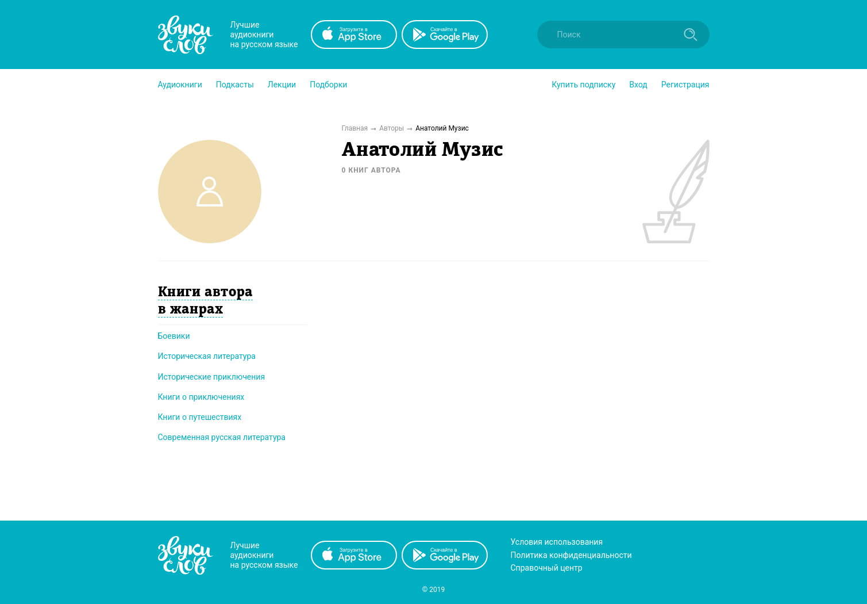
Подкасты (235, 84)
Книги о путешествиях (200, 417)
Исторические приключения (211, 376)
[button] (180, 84)
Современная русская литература (222, 437)
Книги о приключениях (201, 397)
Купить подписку (583, 84)
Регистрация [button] (685, 84)
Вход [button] (638, 84)
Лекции (282, 84)
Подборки (328, 84)
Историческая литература (207, 356)
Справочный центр (547, 567)
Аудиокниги (180, 84)
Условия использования (557, 541)
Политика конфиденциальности (571, 555)
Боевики (174, 336)
